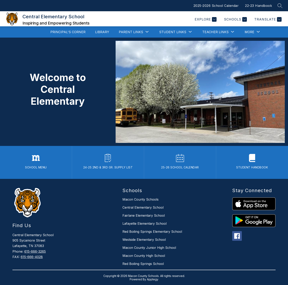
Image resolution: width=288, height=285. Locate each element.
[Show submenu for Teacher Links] (215, 32)
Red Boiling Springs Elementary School (152, 232)
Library (102, 32)
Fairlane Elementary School (143, 215)
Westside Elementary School (144, 240)
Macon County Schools (140, 199)
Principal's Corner (67, 32)
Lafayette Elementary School (144, 223)
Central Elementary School (143, 207)
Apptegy (152, 279)
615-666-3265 (35, 251)
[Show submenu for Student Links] (172, 32)
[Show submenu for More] (249, 32)
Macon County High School (143, 256)
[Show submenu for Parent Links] (131, 32)
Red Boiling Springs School (143, 264)
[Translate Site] (267, 19)
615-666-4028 (32, 257)
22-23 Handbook (258, 6)
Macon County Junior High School (149, 248)
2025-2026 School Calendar (216, 6)
